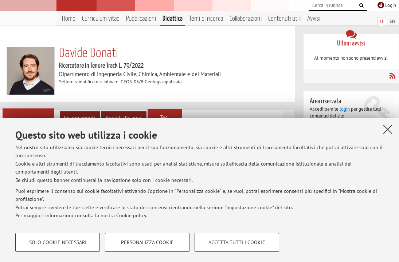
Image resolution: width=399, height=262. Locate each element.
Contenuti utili (284, 18)
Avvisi (313, 18)
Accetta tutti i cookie (236, 242)
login (345, 109)
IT (382, 21)
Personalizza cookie (147, 242)
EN (392, 21)
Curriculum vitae (101, 18)
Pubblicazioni (141, 18)
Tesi (164, 117)
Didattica (173, 18)
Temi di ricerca (206, 18)
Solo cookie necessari (57, 242)
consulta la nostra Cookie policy (110, 215)
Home (68, 18)
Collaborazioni (246, 18)
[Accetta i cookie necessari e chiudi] (388, 129)
